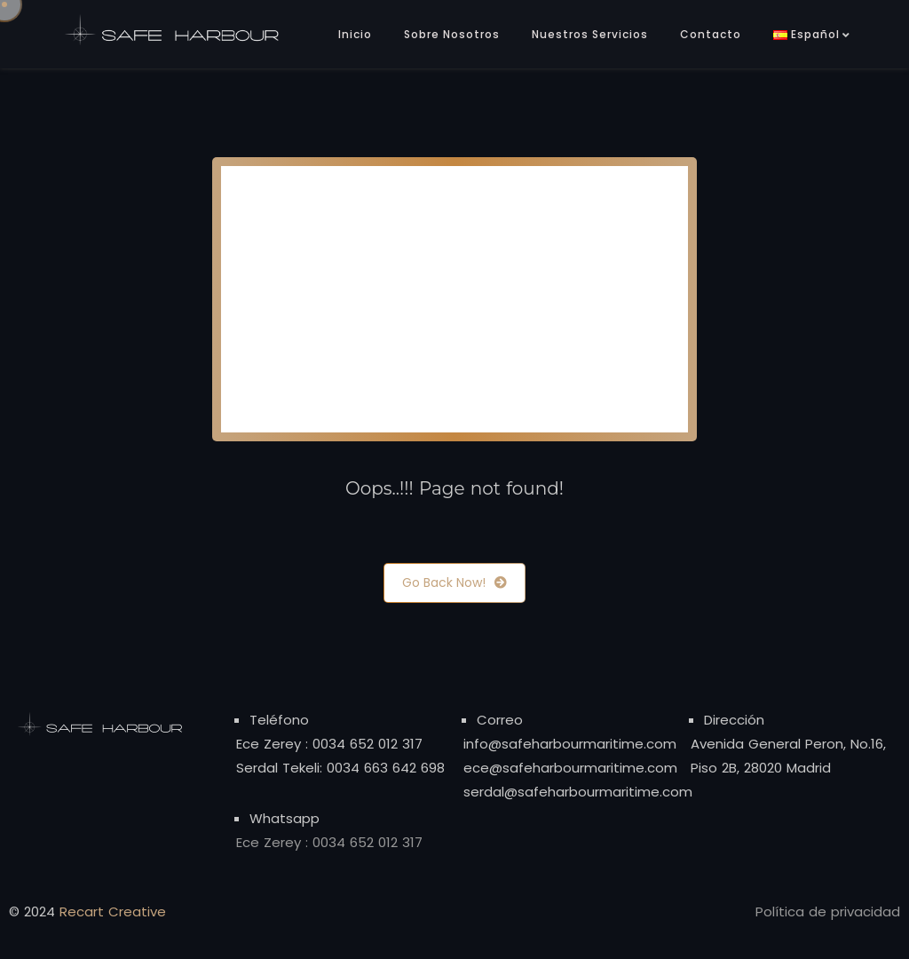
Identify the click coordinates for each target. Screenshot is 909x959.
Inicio (355, 34)
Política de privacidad (827, 911)
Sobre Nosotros (452, 34)
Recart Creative (112, 911)
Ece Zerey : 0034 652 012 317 (329, 743)
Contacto (710, 34)
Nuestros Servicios (590, 34)
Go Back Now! (454, 583)
